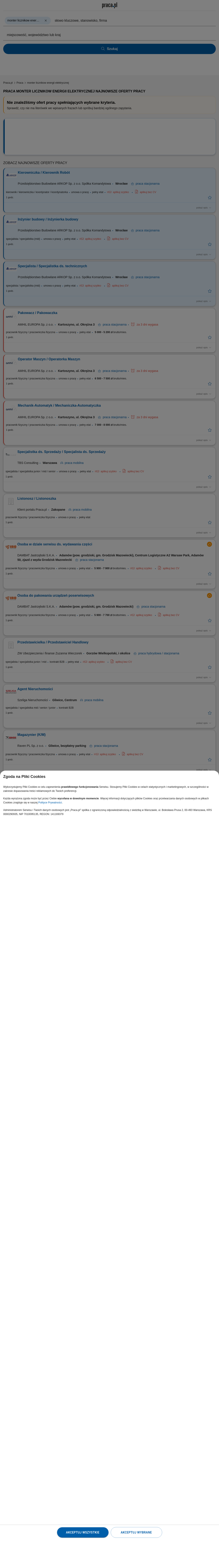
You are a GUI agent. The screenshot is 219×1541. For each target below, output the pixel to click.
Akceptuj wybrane (136, 1532)
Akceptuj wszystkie (82, 1532)
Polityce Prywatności (50, 802)
